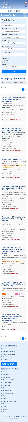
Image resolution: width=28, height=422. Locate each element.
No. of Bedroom (6, 52)
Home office (5, 385)
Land (3, 398)
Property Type (6, 40)
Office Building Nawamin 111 (12, 159)
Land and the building (8, 401)
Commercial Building (8, 380)
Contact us (5, 359)
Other (4, 406)
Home (4, 82)
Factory (4, 396)
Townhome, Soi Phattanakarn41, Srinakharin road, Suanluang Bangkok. (13, 218)
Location (4, 23)
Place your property (8, 354)
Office (4, 409)
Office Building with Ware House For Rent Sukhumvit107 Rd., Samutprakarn (13, 99)
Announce (5, 404)
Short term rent (6, 412)
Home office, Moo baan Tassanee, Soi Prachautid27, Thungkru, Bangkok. (14, 188)
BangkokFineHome (9, 15)
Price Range (5, 46)
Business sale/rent (7, 393)
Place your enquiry (7, 357)
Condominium (6, 382)
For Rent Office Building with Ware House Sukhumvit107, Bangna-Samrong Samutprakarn (13, 130)
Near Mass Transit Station (9, 34)
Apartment (5, 388)
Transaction (5, 58)
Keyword (4, 64)
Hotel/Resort (6, 390)
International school (8, 351)
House (4, 372)
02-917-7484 (14, 11)
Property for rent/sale (13, 78)
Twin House (5, 374)
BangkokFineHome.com (18, 416)
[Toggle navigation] (25, 14)
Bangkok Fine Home (9, 346)
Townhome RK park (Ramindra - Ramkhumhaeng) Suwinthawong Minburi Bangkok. (13, 284)
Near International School (9, 28)
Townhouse (5, 377)
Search (14, 71)
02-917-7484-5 (8, 364)
